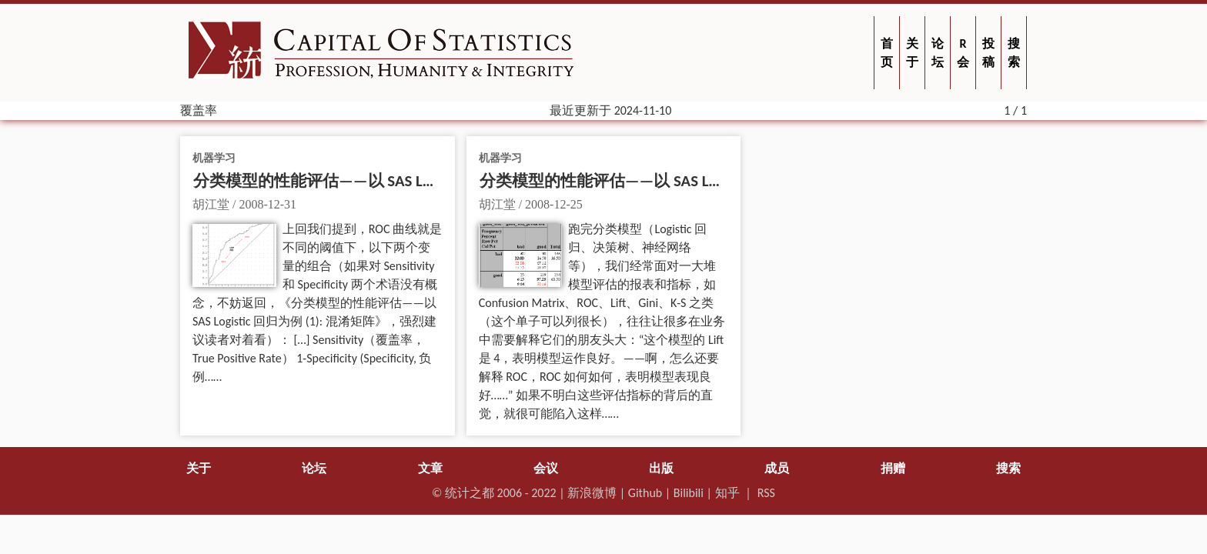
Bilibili (689, 493)
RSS (766, 493)
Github (645, 493)
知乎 (727, 493)
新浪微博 (592, 493)
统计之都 (469, 493)
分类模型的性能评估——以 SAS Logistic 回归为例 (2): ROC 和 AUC (418, 181)
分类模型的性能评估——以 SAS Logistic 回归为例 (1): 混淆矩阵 (697, 181)
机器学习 (214, 158)
